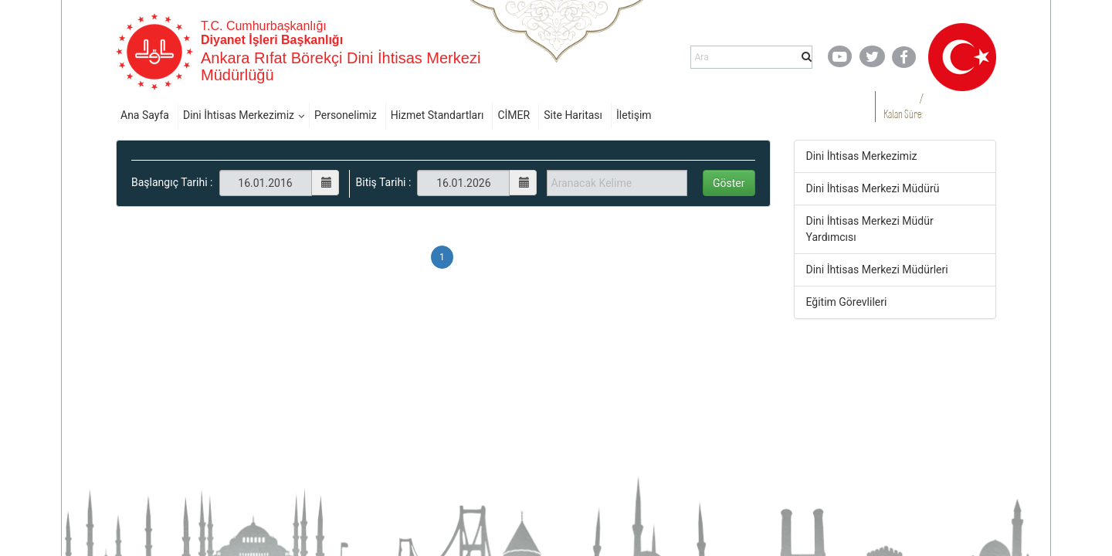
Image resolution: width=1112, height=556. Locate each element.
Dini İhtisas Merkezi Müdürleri (877, 269)
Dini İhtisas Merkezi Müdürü (873, 188)
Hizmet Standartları (437, 115)
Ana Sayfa (144, 115)
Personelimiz (345, 115)
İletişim (634, 115)
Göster (729, 183)
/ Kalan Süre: (903, 106)
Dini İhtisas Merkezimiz (238, 115)
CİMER (513, 115)
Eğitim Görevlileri (846, 302)
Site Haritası (573, 115)
